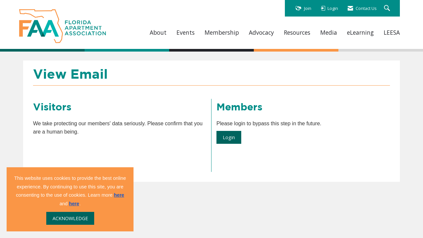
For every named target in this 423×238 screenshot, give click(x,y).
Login (229, 137)
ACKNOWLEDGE (70, 218)
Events (185, 32)
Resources (297, 32)
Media (328, 32)
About (158, 32)
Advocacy (261, 32)
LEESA (392, 32)
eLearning (360, 32)
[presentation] (83, 152)
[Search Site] (388, 8)
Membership (222, 32)
